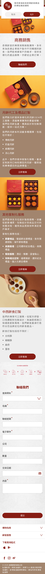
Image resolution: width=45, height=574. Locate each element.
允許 (32, 14)
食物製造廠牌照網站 (18, 570)
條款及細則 (16, 567)
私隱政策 (6, 567)
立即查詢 (22, 171)
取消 (13, 14)
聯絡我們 (22, 64)
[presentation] (20, 501)
